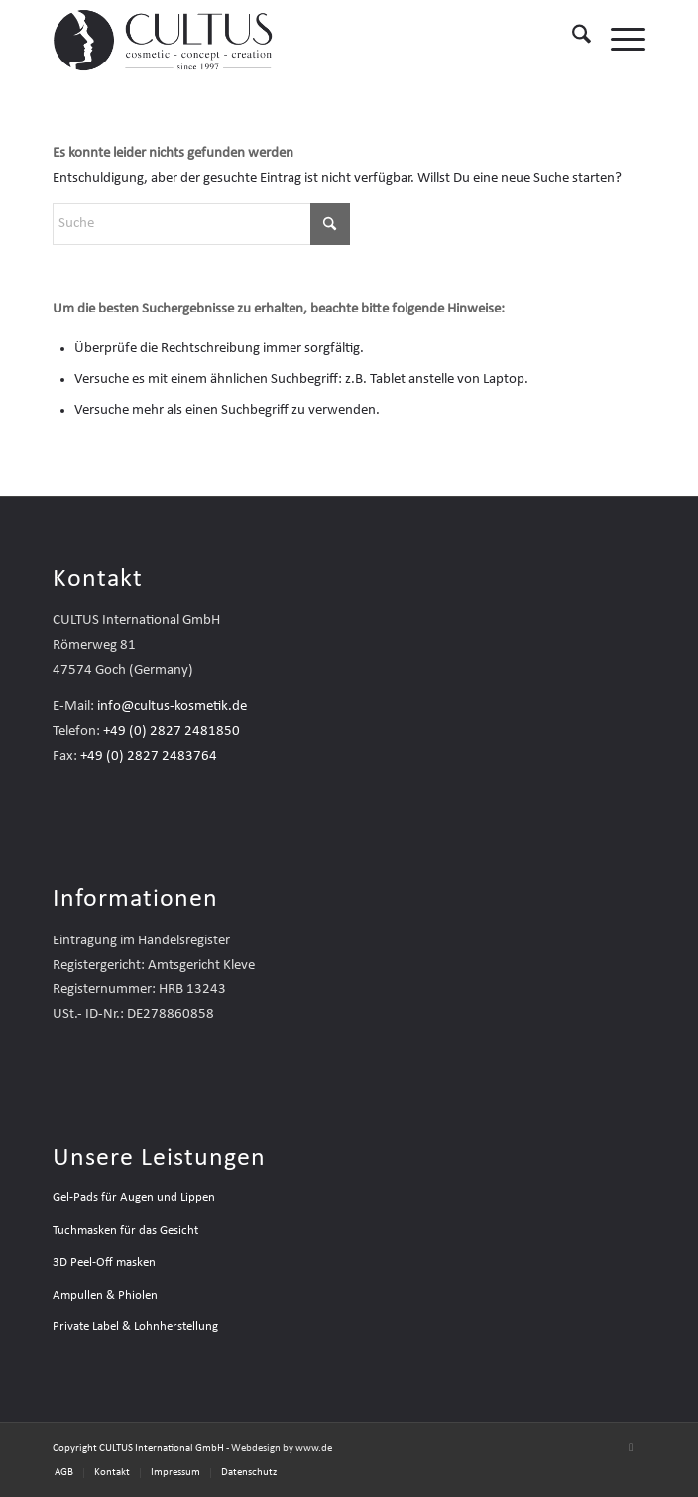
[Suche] (571, 39)
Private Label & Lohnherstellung (135, 1326)
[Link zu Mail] (630, 1447)
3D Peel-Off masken (104, 1262)
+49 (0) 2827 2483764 (148, 756)
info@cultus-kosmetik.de (172, 706)
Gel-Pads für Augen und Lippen (134, 1197)
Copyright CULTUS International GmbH (138, 1448)
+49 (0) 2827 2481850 (171, 731)
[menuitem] (571, 39)
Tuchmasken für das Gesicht (125, 1230)
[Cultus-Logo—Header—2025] (290, 39)
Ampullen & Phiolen (105, 1295)
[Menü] (618, 39)
